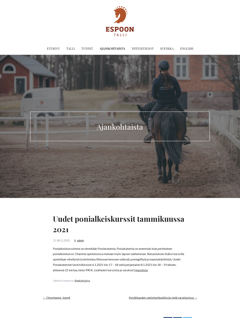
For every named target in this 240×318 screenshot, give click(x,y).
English (186, 48)
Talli (70, 48)
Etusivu (53, 48)
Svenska (167, 48)
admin (80, 240)
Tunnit (87, 48)
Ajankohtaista (112, 48)
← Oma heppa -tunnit (56, 297)
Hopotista (141, 270)
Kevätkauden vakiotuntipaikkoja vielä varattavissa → (163, 297)
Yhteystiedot (143, 48)
